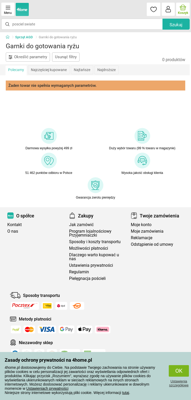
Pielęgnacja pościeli (87, 278)
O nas (12, 231)
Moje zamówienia (147, 231)
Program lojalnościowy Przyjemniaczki (90, 233)
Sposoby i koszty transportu (95, 242)
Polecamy (16, 70)
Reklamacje (141, 238)
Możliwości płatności (88, 248)
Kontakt (14, 225)
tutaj (125, 393)
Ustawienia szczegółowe (178, 383)
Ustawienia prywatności (91, 265)
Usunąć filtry (66, 57)
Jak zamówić (81, 225)
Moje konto (141, 225)
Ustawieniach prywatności (47, 388)
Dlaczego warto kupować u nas (94, 257)
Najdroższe (106, 70)
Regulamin (79, 272)
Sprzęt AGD (24, 37)
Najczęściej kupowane (49, 70)
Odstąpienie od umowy (152, 244)
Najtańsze (82, 70)
